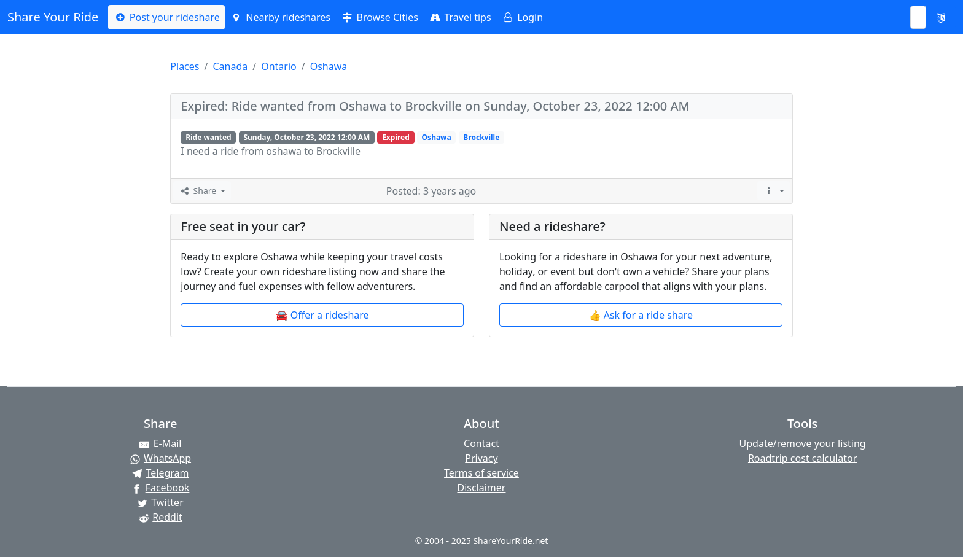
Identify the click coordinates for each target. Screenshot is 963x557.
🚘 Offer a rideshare (322, 315)
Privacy (481, 458)
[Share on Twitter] (160, 502)
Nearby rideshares (280, 17)
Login (522, 17)
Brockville (481, 137)
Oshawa (329, 66)
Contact (481, 443)
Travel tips (459, 17)
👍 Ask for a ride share (641, 315)
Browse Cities (379, 17)
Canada (230, 66)
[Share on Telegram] (160, 472)
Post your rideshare (166, 17)
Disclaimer (481, 487)
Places (184, 66)
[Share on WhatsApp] (160, 458)
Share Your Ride (52, 17)
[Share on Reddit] (160, 517)
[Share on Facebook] (160, 487)
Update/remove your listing (802, 443)
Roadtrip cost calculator (802, 458)
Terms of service (481, 473)
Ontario (279, 66)
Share (198, 191)
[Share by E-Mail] (160, 443)
